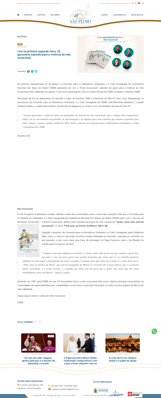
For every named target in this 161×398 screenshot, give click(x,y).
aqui (27, 295)
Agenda (104, 15)
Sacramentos (119, 15)
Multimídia (55, 15)
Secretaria (136, 15)
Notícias (41, 15)
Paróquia (28, 15)
